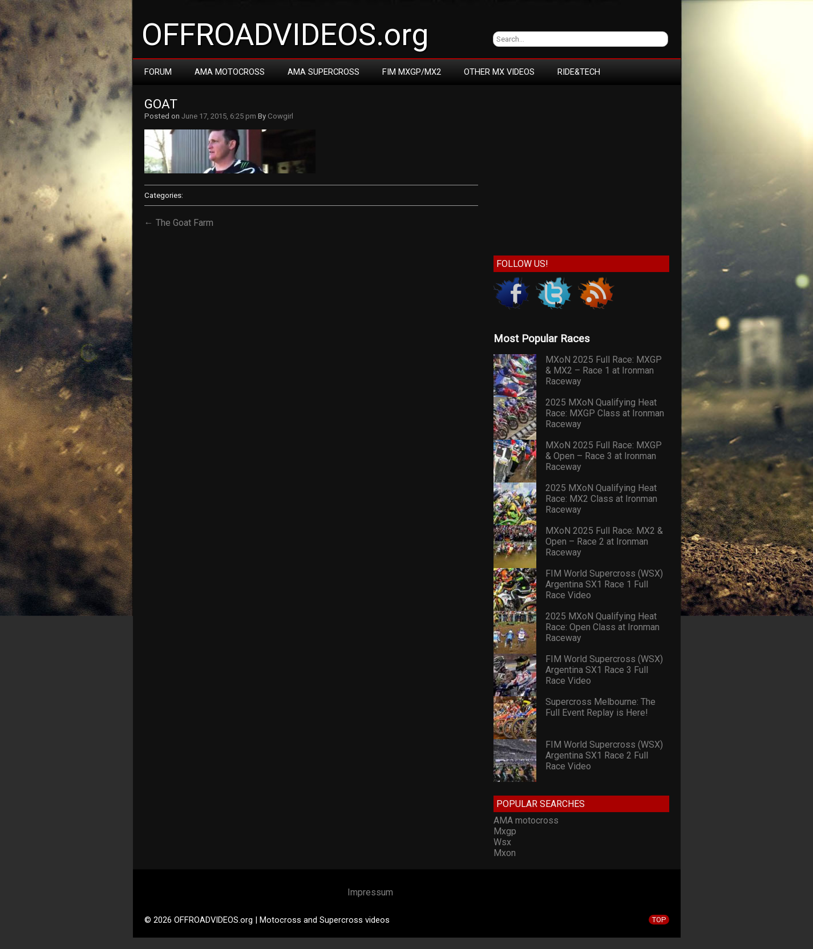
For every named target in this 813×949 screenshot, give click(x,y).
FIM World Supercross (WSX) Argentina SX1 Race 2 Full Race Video (604, 755)
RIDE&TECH (578, 72)
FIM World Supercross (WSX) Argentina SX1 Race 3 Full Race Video (604, 670)
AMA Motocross (230, 72)
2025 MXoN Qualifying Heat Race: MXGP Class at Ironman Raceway (604, 413)
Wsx (502, 842)
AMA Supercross (323, 72)
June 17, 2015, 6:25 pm (218, 116)
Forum (158, 72)
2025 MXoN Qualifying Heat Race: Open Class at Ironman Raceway (602, 627)
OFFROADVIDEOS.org (284, 34)
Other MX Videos (499, 72)
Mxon (505, 852)
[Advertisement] (581, 167)
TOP (659, 919)
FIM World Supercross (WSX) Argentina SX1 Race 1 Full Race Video (604, 584)
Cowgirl (280, 116)
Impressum (370, 892)
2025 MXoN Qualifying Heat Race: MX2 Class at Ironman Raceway (601, 498)
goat (160, 104)
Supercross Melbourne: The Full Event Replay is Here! (600, 707)
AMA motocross (526, 820)
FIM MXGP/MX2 (411, 72)
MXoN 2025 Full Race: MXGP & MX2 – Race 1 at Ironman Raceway (603, 370)
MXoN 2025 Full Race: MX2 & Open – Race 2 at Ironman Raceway (604, 541)
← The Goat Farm (178, 222)
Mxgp (505, 831)
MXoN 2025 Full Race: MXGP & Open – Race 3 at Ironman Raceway (603, 456)
